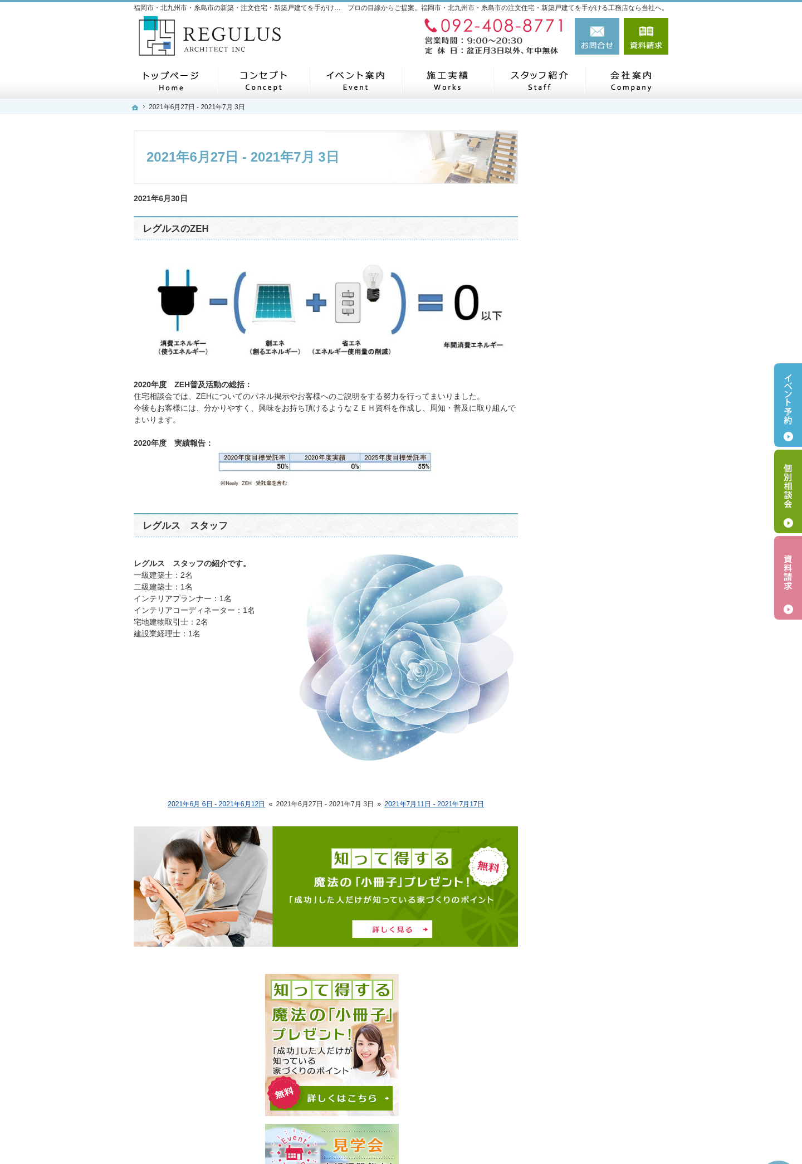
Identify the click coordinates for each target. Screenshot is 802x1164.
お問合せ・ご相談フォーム (601, 1084)
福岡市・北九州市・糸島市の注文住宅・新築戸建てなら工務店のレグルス (498, 1135)
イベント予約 (788, 405)
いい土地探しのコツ (587, 714)
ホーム (564, 385)
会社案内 (568, 485)
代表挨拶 (568, 512)
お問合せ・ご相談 (583, 615)
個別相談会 (788, 491)
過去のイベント (579, 435)
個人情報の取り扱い (587, 875)
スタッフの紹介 (579, 563)
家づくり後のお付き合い (595, 828)
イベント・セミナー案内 (595, 411)
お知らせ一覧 (575, 641)
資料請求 (646, 36)
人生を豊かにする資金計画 (599, 760)
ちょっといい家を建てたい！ (603, 782)
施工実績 (568, 538)
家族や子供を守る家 (587, 737)
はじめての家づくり (587, 692)
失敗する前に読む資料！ (595, 851)
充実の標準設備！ (583, 805)
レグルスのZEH (176, 228)
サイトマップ (575, 901)
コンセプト (571, 460)
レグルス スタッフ (185, 525)
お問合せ (597, 36)
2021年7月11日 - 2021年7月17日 (434, 804)
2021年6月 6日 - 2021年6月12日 (216, 804)
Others (564, 667)
